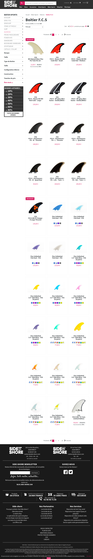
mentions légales (46, 533)
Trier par (28, 27)
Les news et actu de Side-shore (17, 520)
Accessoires (33, 7)
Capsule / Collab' (10, 49)
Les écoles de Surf (46, 518)
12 (62, 34)
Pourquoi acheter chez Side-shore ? (17, 509)
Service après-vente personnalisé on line (75, 522)
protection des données (46, 535)
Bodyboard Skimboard (12, 43)
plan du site (46, 531)
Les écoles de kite (46, 509)
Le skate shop (17, 514)
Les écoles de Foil (46, 514)
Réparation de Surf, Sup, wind (75, 509)
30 (68, 26)
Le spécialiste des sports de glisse (17, 516)
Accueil (28, 15)
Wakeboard (8, 41)
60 (70, 26)
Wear (20, 7)
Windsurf (7, 23)
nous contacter (46, 528)
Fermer (49, 558)
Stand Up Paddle (10, 26)
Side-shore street (17, 511)
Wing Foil (7, 20)
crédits (46, 539)
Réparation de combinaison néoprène (75, 520)
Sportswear (8, 46)
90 (73, 26)
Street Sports (42, 7)
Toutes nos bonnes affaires (13, 114)
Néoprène (59, 7)
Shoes (26, 7)
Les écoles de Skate (46, 516)
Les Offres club (17, 522)
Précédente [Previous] (47, 34)
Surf (6, 29)
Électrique (67, 7)
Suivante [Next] (67, 34)
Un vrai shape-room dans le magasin (17, 518)
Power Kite (8, 38)
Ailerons (7, 32)
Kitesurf (7, 18)
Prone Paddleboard (11, 35)
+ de (8, 91)
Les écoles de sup (46, 511)
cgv (46, 537)
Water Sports (51, 7)
